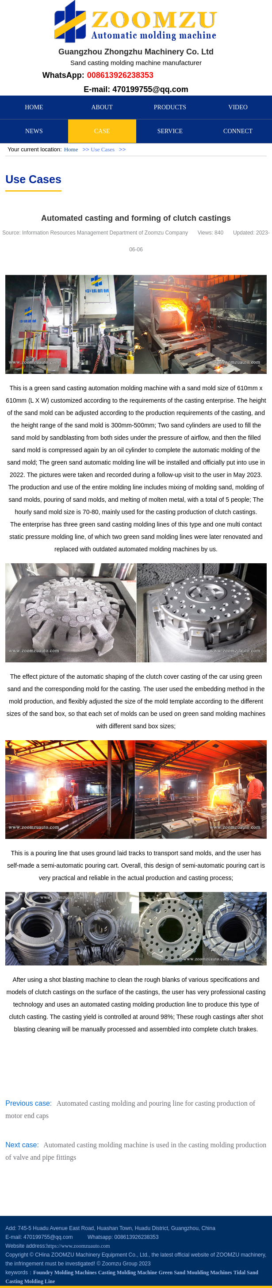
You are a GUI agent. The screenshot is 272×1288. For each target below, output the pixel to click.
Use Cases (103, 149)
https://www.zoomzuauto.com (78, 1246)
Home (71, 149)
